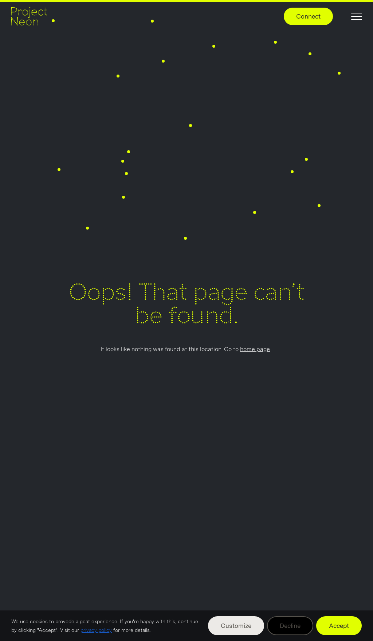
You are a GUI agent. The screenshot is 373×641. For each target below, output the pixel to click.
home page (255, 349)
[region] (186, 625)
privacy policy (96, 630)
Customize (236, 625)
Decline (290, 625)
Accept (339, 625)
